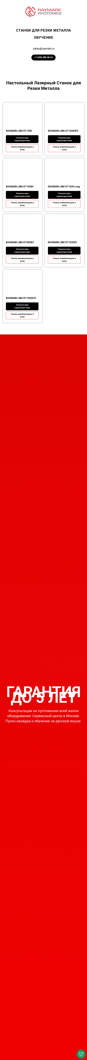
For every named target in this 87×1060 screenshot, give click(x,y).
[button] (22, 148)
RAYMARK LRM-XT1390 (19, 130)
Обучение (43, 37)
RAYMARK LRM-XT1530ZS (62, 242)
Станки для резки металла (43, 30)
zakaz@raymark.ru (43, 48)
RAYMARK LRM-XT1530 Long (64, 186)
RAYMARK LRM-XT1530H (19, 186)
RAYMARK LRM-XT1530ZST (21, 298)
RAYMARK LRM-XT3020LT (20, 242)
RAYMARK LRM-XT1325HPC (63, 130)
